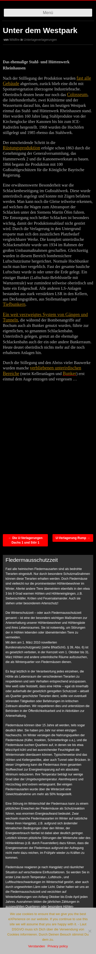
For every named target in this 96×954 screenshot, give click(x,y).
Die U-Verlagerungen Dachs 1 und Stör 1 (25, 540)
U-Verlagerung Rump (73, 538)
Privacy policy (58, 946)
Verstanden (36, 946)
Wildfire (14, 40)
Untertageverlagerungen (40, 40)
